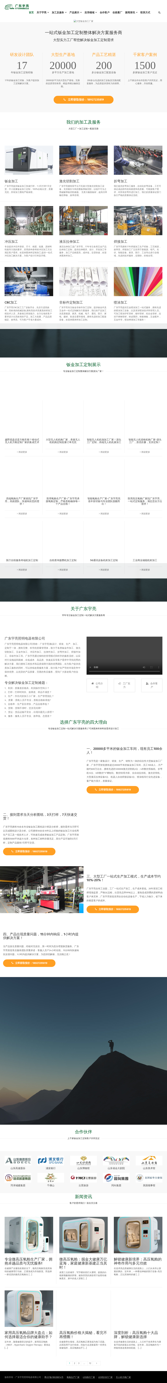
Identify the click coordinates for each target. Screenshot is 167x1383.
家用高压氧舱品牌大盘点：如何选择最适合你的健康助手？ (28, 1335)
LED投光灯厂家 (105, 1377)
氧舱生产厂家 (73, 1377)
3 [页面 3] (78, 1363)
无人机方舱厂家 (123, 1377)
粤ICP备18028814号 (53, 1377)
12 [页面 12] (90, 1363)
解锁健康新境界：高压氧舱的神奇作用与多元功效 (138, 1261)
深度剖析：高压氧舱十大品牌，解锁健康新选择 (136, 1335)
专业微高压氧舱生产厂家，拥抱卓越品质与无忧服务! (28, 1261)
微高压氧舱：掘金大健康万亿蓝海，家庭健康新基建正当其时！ (83, 1263)
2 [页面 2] (74, 1363)
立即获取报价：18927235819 (83, 100)
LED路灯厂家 (89, 1377)
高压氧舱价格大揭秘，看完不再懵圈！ (83, 1335)
